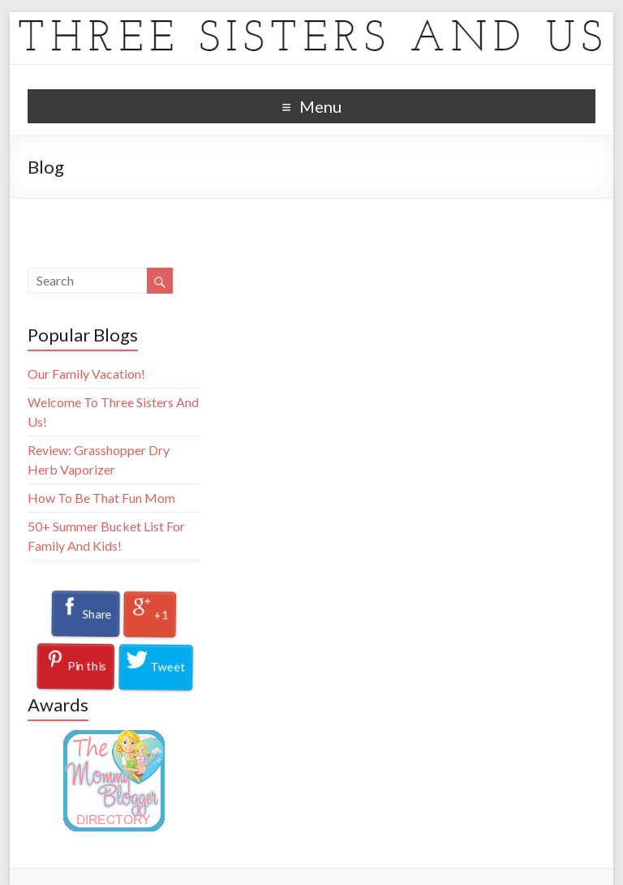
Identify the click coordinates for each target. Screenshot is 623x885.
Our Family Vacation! (86, 373)
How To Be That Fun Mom (101, 497)
